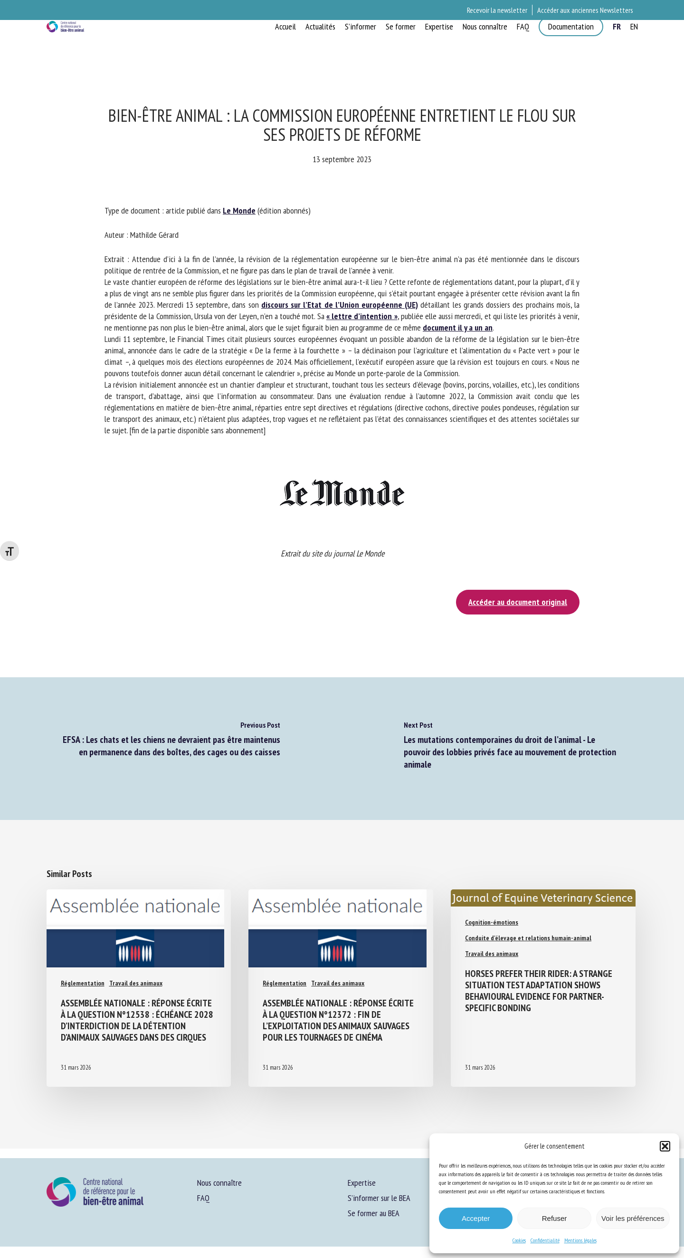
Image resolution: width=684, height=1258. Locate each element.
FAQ (203, 1197)
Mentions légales (580, 1240)
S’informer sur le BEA (379, 1197)
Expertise (362, 1182)
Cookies (519, 1240)
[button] (665, 1146)
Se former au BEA (373, 1213)
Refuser (554, 1218)
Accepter (476, 1218)
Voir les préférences (633, 1218)
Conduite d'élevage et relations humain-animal (528, 938)
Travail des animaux (135, 973)
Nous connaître (219, 1182)
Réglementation (82, 973)
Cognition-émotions (491, 922)
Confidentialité (545, 1240)
